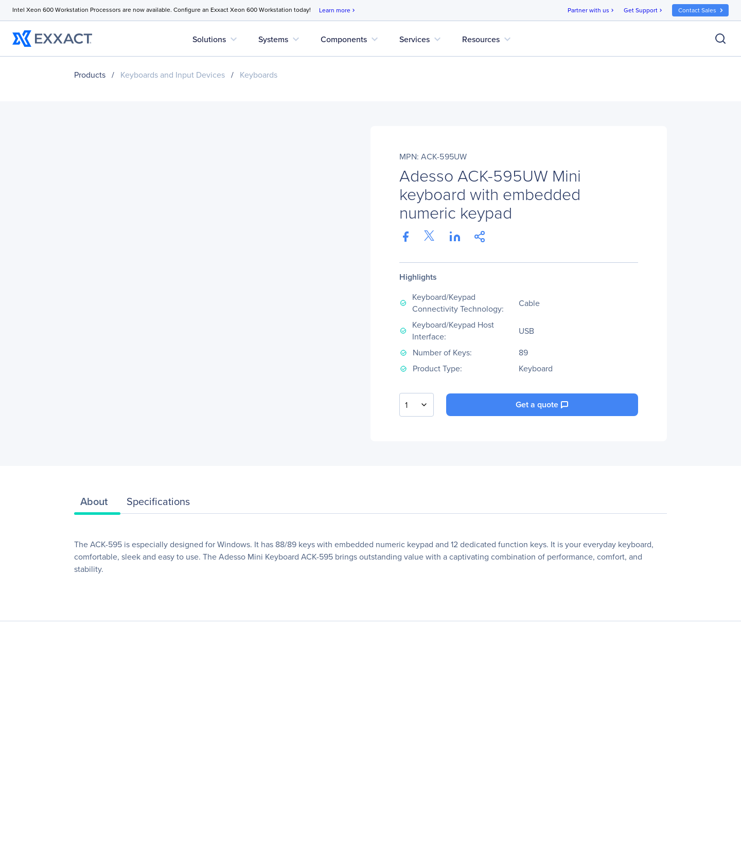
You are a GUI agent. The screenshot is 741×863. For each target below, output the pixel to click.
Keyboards (258, 75)
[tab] (97, 504)
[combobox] (416, 405)
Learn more (338, 10)
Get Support (644, 10)
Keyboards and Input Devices (172, 75)
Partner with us (591, 10)
